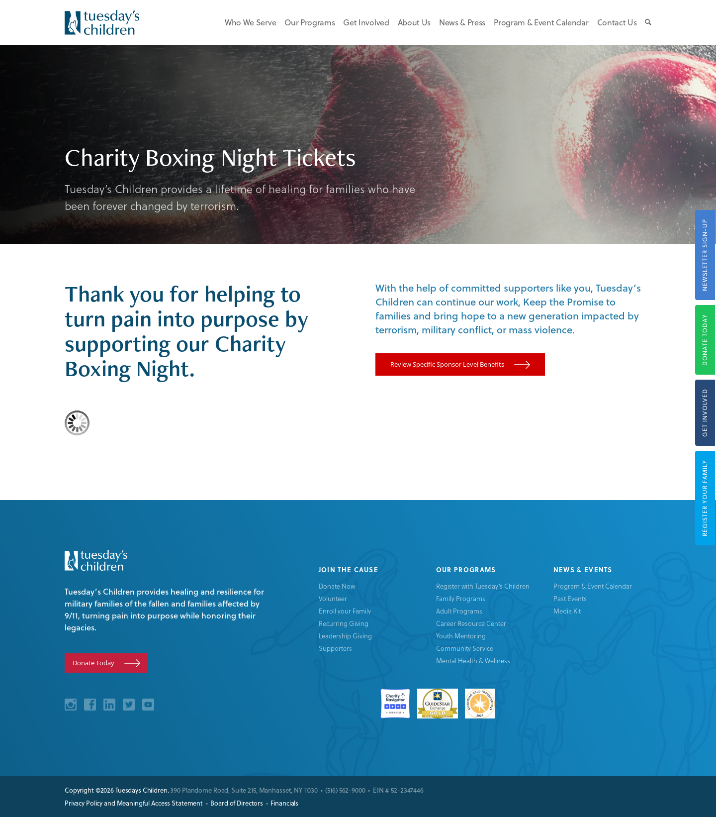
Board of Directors (236, 803)
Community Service (464, 648)
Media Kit (567, 610)
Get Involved (705, 413)
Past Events (570, 598)
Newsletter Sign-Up (705, 255)
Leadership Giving (345, 635)
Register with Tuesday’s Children (483, 586)
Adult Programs (459, 610)
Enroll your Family (345, 610)
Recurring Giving (343, 623)
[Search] (644, 22)
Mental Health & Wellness (473, 660)
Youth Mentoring (461, 635)
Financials (284, 803)
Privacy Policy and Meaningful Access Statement (134, 803)
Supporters (335, 648)
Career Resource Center (471, 623)
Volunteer (333, 598)
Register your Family (705, 498)
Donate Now (337, 586)
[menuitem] (246, 22)
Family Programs (460, 598)
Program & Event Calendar (592, 586)
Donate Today (705, 340)
